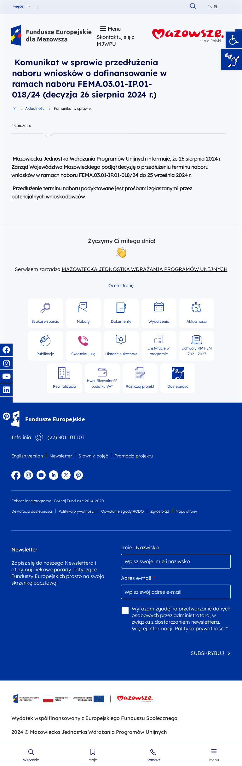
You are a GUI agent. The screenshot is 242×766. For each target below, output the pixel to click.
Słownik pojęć (93, 456)
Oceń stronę (121, 285)
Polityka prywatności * (201, 628)
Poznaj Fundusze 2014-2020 (79, 500)
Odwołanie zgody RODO (122, 511)
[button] (234, 40)
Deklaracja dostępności (31, 511)
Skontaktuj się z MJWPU (115, 40)
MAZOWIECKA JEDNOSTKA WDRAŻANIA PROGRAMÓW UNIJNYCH (145, 269)
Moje (93, 760)
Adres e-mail (138, 578)
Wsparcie (31, 760)
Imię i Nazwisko (140, 547)
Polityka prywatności (77, 511)
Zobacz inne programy (31, 500)
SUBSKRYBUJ (207, 653)
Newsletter (60, 456)
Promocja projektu (133, 456)
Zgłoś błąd (159, 511)
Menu (214, 760)
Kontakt (153, 760)
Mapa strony (186, 511)
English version (27, 456)
